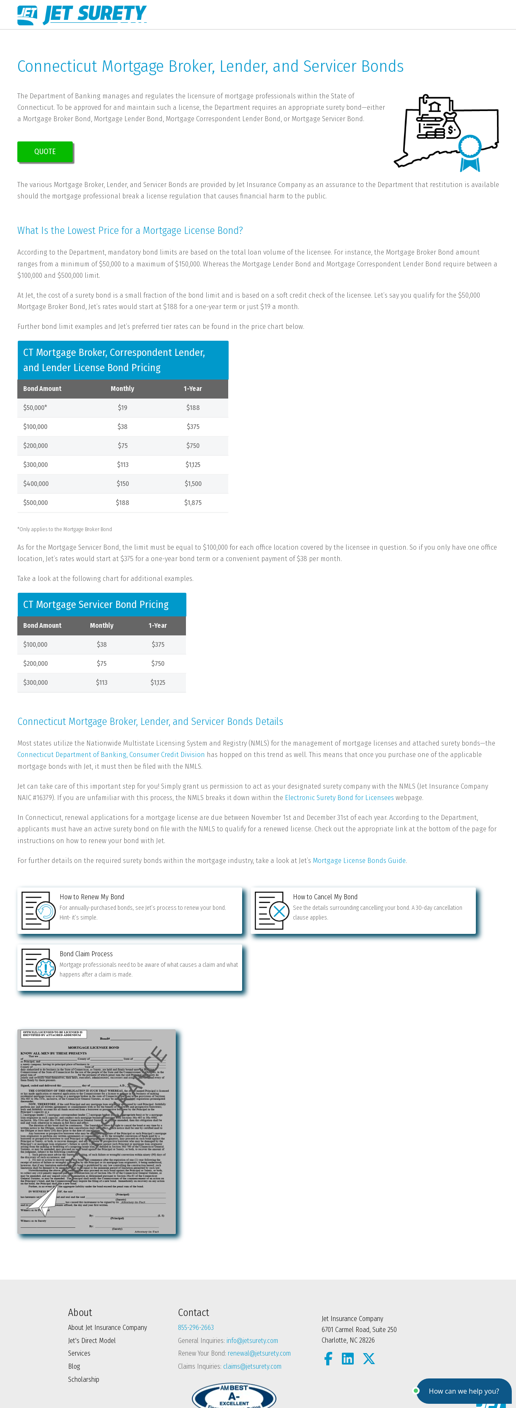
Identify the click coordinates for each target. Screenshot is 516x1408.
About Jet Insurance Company (107, 1273)
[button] (464, 1391)
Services (79, 1299)
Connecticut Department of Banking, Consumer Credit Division (111, 754)
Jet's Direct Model (92, 1286)
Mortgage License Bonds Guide (359, 860)
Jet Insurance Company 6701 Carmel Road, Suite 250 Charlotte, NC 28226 (359, 1275)
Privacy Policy (86, 1384)
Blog (74, 1312)
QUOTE (45, 151)
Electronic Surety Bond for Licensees (339, 797)
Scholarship (83, 1325)
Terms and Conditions (143, 1384)
